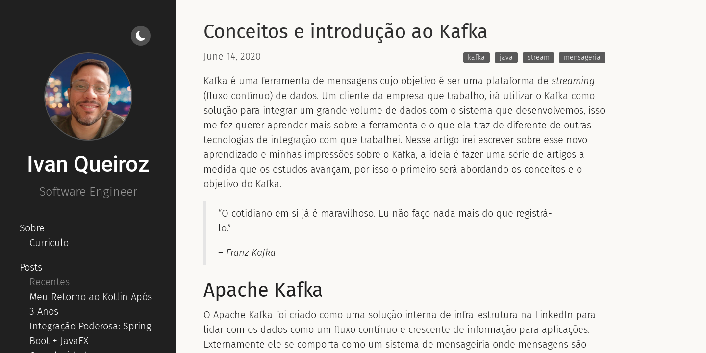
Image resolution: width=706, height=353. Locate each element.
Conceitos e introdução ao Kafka (345, 32)
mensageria (582, 57)
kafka (476, 57)
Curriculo (49, 243)
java (506, 57)
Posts (31, 267)
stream (539, 57)
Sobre (32, 228)
